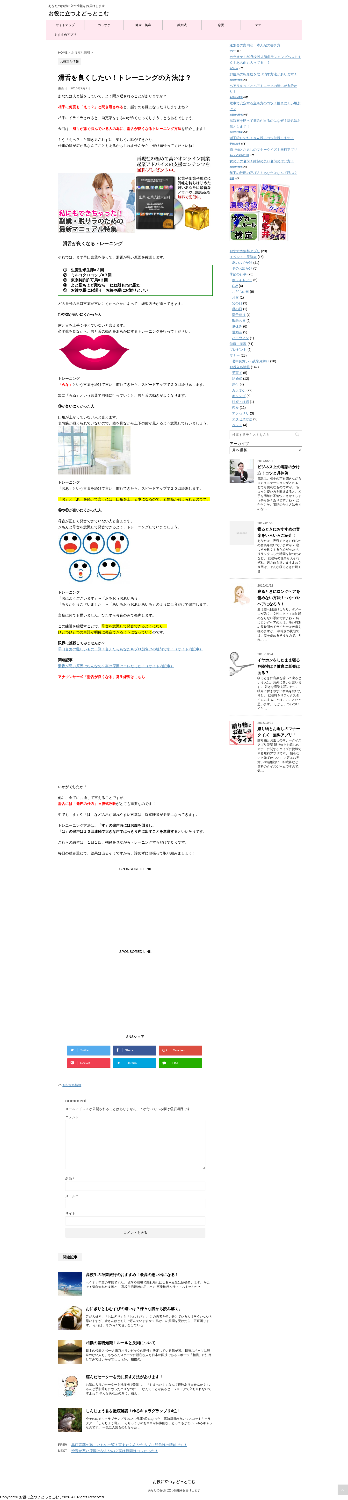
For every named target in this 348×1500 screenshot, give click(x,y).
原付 (235, 384)
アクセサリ (240, 413)
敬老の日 (239, 321)
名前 (69, 1179)
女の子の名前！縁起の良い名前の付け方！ (262, 161)
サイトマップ (65, 25)
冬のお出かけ (242, 268)
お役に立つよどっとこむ (78, 14)
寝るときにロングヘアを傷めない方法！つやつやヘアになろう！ (278, 597)
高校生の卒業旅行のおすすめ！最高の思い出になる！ (132, 1275)
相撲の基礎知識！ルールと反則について (120, 1343)
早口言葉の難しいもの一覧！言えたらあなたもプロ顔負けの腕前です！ (129, 1445)
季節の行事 (235, 144)
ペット (237, 425)
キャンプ (239, 396)
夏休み (237, 326)
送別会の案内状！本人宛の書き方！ (257, 45)
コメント (72, 1117)
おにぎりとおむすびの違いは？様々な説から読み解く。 (134, 1309)
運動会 (237, 332)
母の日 (237, 309)
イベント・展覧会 (243, 257)
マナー (260, 25)
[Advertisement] (135, 906)
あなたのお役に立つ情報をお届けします (174, 1490)
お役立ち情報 (71, 1085)
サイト (70, 1213)
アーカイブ (239, 444)
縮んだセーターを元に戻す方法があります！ (124, 1377)
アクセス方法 (242, 419)
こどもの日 (240, 292)
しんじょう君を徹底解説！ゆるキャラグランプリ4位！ (133, 1411)
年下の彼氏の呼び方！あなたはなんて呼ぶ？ (263, 173)
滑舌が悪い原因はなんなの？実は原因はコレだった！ (114, 1451)
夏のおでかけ (242, 263)
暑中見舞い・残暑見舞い (250, 361)
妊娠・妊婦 (240, 402)
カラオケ (104, 25)
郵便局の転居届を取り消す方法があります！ (263, 74)
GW (235, 286)
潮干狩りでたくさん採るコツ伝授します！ (262, 138)
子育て (237, 373)
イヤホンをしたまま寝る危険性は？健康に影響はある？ (278, 666)
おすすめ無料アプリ (239, 155)
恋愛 (221, 25)
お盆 (235, 297)
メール (71, 1196)
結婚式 (182, 25)
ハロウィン (240, 338)
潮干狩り (239, 315)
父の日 (237, 303)
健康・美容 (143, 25)
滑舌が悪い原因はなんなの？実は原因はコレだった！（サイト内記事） (116, 666)
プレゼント (238, 350)
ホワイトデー (242, 280)
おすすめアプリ (65, 34)
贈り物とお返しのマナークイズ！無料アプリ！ (265, 149)
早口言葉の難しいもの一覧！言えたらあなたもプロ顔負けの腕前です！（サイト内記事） (130, 649)
